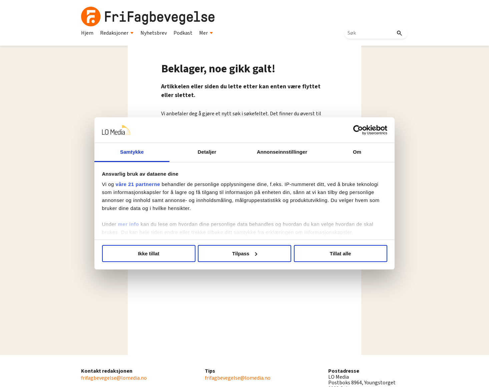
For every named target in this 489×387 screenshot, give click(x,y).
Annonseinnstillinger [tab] (282, 152)
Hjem (87, 33)
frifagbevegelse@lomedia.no (114, 378)
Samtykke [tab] (132, 152)
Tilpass (244, 253)
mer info (128, 224)
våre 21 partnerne (138, 184)
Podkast (182, 33)
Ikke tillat (148, 253)
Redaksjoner (117, 33)
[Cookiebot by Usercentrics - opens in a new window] (358, 130)
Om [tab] (357, 152)
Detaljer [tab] (207, 152)
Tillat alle (340, 253)
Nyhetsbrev (153, 33)
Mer (206, 33)
